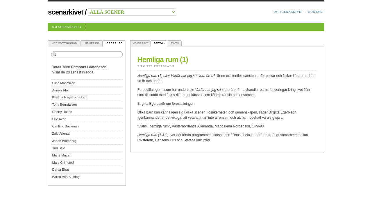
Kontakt (316, 11)
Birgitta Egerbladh (155, 66)
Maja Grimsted (63, 162)
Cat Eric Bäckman (65, 126)
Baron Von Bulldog (65, 177)
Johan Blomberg (64, 141)
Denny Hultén (62, 111)
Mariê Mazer (61, 155)
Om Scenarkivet (288, 11)
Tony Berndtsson (64, 104)
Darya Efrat (60, 169)
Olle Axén (59, 119)
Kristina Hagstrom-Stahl (69, 97)
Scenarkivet (65, 12)
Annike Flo (60, 90)
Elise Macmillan (63, 83)
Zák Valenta (60, 133)
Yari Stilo (58, 148)
